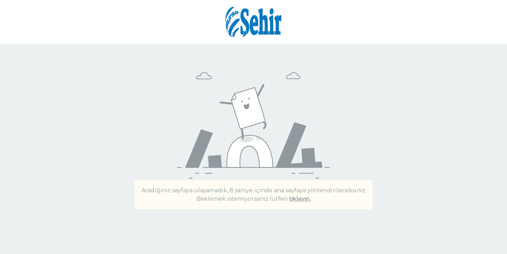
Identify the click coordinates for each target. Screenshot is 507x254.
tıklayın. (300, 198)
